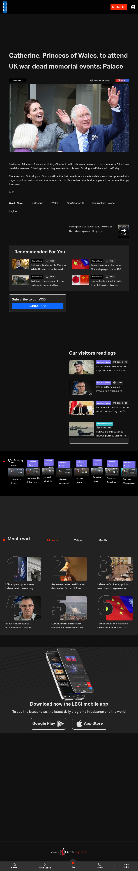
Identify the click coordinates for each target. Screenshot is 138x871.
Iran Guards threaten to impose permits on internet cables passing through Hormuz (111, 434)
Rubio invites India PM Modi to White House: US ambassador (48, 267)
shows (99, 866)
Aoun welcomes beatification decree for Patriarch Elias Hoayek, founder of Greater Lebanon (68, 586)
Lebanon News (103, 362)
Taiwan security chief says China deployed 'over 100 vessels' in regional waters (106, 267)
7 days (77, 540)
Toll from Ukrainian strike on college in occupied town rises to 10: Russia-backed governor (47, 283)
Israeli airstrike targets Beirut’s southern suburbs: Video (49, 479)
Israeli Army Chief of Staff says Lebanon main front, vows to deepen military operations (111, 368)
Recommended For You (39, 252)
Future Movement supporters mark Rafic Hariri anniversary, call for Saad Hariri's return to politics (130, 481)
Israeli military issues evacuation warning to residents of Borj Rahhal (110, 389)
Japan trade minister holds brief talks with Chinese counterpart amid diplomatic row (108, 283)
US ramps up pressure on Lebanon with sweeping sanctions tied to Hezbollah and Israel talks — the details (22, 586)
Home (14, 866)
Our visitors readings (92, 353)
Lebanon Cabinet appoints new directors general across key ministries (114, 586)
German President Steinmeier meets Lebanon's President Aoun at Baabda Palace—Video (113, 480)
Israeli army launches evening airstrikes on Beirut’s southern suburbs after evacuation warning (82, 480)
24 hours (52, 540)
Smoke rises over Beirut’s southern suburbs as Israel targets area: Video (98, 479)
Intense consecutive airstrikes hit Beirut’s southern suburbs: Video (65, 481)
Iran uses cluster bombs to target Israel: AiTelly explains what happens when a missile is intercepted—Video (17, 481)
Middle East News (104, 424)
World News (37, 261)
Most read (19, 538)
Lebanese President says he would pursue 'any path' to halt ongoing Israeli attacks (112, 409)
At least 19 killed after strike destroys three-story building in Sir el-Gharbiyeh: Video (33, 480)
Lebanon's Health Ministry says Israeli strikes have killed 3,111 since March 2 (68, 625)
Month (101, 540)
